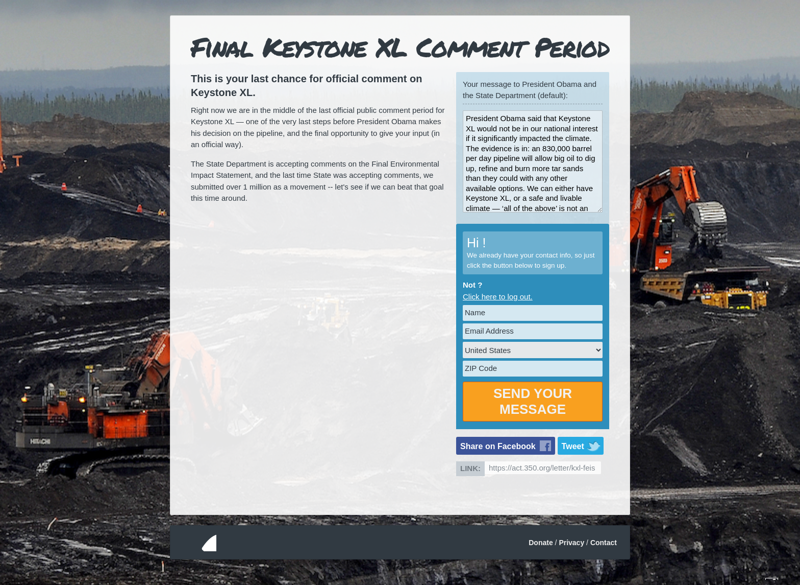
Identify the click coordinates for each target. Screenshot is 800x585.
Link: (470, 468)
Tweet (573, 446)
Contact (603, 543)
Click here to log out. (498, 296)
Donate (541, 543)
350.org (197, 542)
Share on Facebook (498, 446)
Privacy (571, 543)
